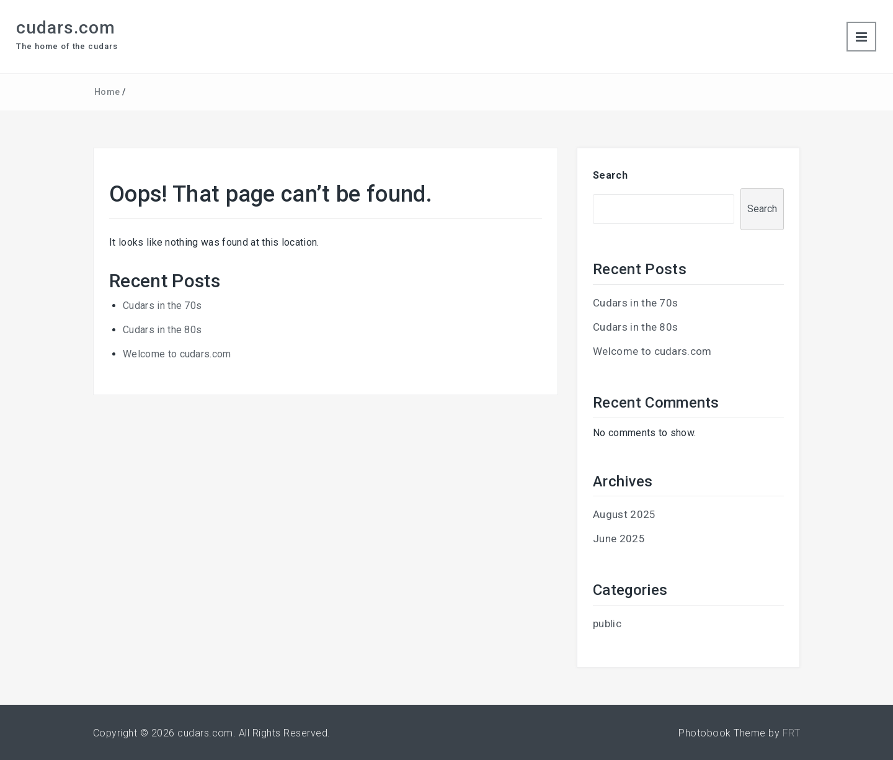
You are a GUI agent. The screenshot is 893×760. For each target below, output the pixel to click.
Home (107, 92)
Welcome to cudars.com (177, 354)
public (607, 623)
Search (610, 175)
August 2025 (624, 514)
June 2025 (619, 538)
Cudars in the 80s (162, 330)
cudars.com (65, 27)
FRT (791, 733)
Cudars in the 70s (162, 305)
